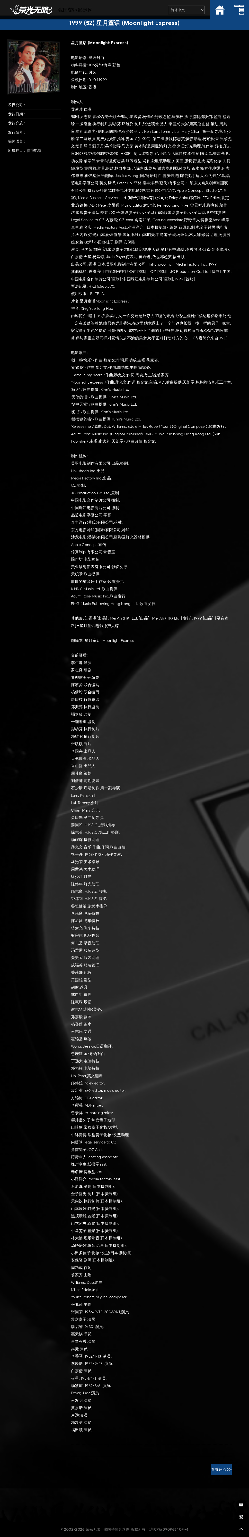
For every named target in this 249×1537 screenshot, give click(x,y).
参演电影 (34, 150)
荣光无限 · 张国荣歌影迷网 (108, 1529)
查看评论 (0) (221, 1469)
